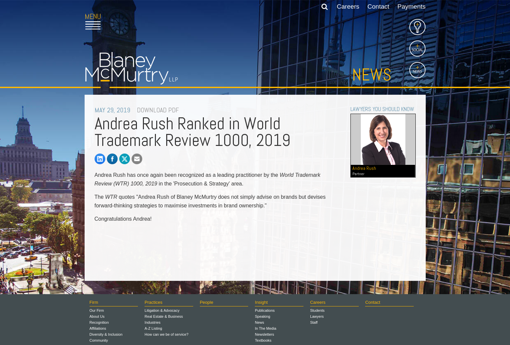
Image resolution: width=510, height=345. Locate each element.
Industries (153, 322)
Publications (264, 310)
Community (99, 340)
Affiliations (98, 328)
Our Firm (97, 310)
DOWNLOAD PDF (158, 110)
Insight (261, 302)
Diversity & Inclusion (106, 334)
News (371, 74)
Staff (313, 322)
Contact (378, 6)
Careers (348, 6)
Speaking (262, 316)
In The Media (265, 328)
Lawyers (317, 316)
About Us (97, 316)
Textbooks (263, 340)
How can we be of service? (166, 334)
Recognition (99, 322)
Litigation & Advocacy (162, 310)
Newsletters (264, 334)
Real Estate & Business (164, 316)
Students (317, 310)
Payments (411, 6)
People (206, 302)
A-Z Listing (153, 328)
